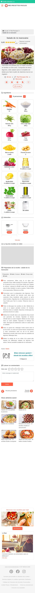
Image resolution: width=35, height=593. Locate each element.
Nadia (7, 348)
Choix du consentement (26, 585)
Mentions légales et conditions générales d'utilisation (16, 579)
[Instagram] (24, 571)
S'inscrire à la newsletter (18, 587)
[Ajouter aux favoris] (28, 82)
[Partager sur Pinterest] (17, 82)
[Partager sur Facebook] (12, 82)
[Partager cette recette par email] (7, 82)
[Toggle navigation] (2, 5)
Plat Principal (14, 31)
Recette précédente (9, 390)
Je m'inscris (17, 528)
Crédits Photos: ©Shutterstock (9, 585)
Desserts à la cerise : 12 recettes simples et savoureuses (26, 423)
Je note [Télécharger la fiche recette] (17, 86)
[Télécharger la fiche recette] (23, 82)
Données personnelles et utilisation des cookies (16, 576)
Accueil (5, 31)
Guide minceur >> (8, 1)
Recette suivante (29, 391)
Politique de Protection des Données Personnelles (16, 582)
